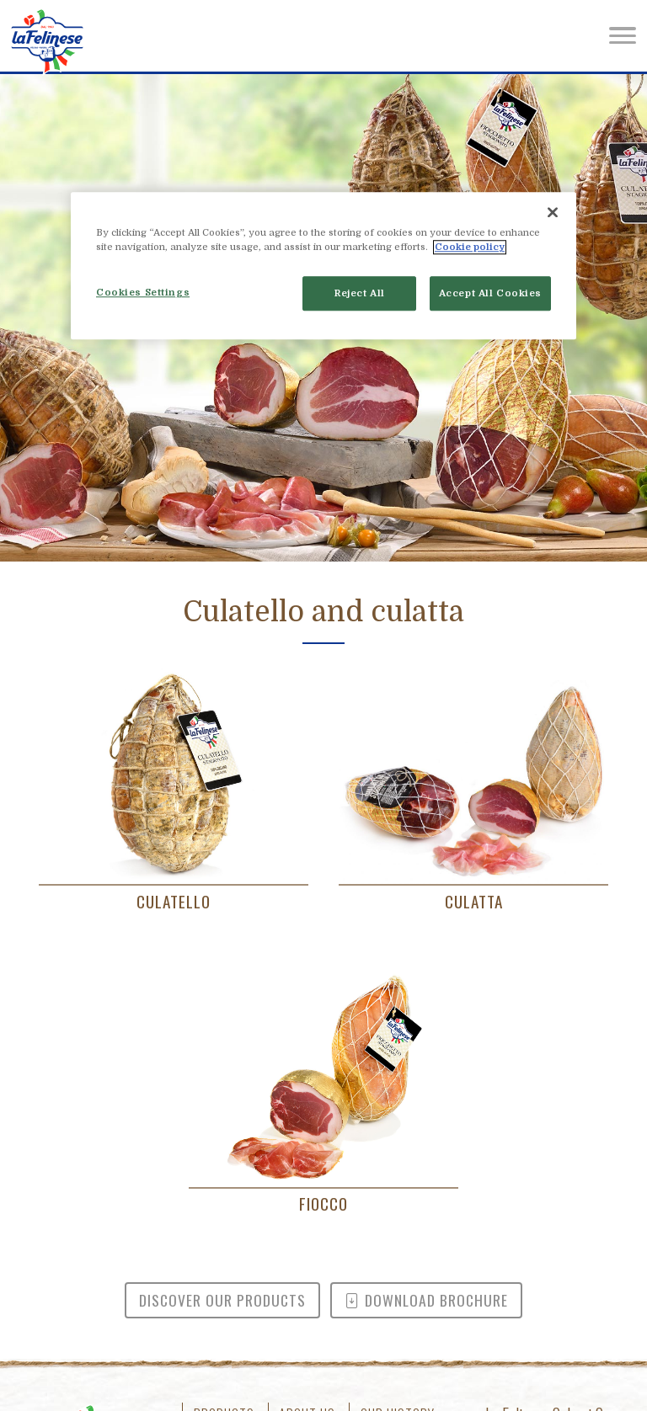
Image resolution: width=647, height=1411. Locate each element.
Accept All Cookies (490, 293)
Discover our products (222, 1300)
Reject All (359, 293)
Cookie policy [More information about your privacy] (470, 247)
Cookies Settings (143, 292)
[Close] (552, 213)
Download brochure (426, 1300)
